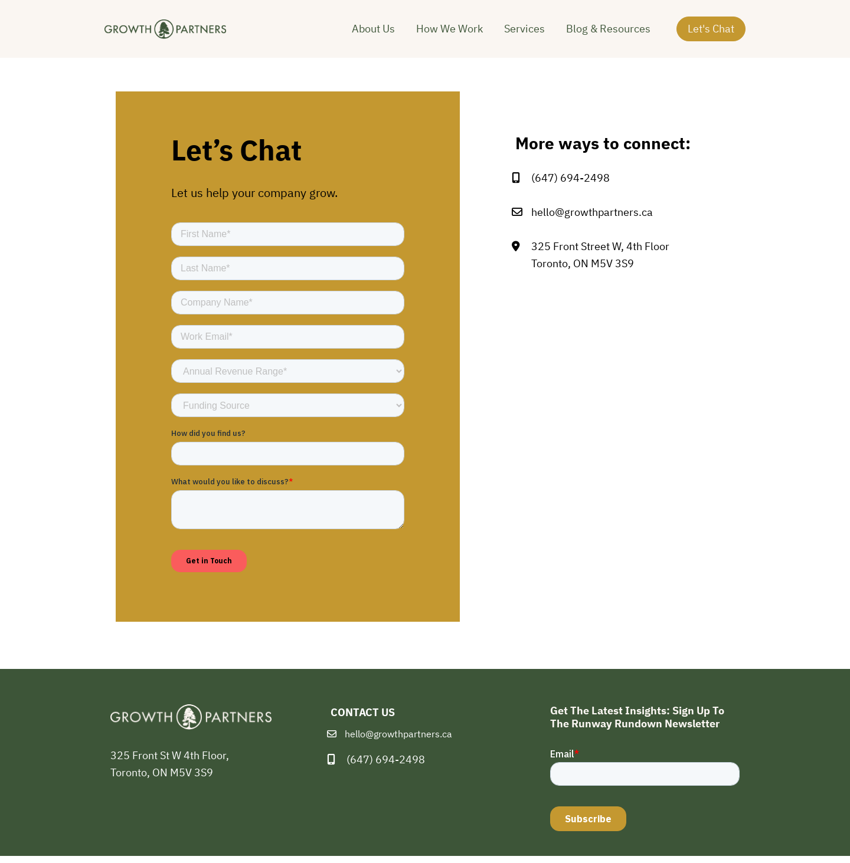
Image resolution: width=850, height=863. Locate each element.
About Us (373, 32)
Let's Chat (711, 31)
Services (524, 32)
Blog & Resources (608, 32)
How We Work (449, 32)
